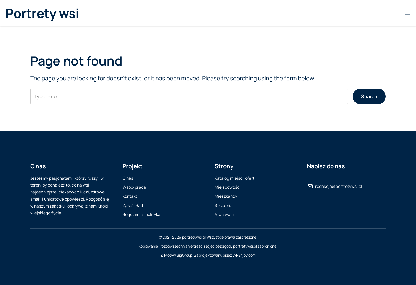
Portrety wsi (42, 13)
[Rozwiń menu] (407, 13)
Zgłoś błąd (133, 205)
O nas (128, 178)
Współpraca (134, 187)
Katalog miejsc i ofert (234, 178)
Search (369, 96)
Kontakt (130, 196)
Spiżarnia (224, 205)
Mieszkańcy (226, 196)
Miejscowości (228, 187)
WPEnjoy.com (244, 255)
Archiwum (224, 214)
